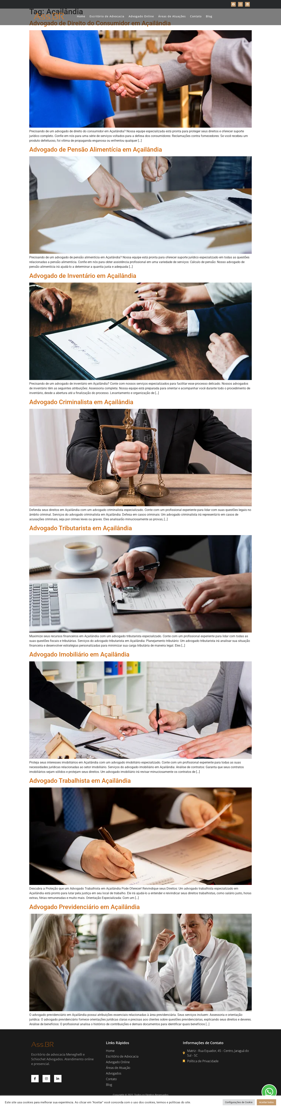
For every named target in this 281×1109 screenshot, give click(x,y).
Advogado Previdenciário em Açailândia (84, 907)
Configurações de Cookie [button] (239, 1102)
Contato (196, 16)
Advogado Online (141, 16)
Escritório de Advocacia (107, 16)
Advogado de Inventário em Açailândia (82, 275)
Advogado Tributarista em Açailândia (80, 528)
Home (81, 16)
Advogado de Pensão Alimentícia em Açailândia (95, 149)
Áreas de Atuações (172, 16)
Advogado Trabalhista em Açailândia (80, 780)
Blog (209, 16)
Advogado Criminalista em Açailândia (81, 402)
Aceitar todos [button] (266, 1102)
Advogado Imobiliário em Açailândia (79, 654)
